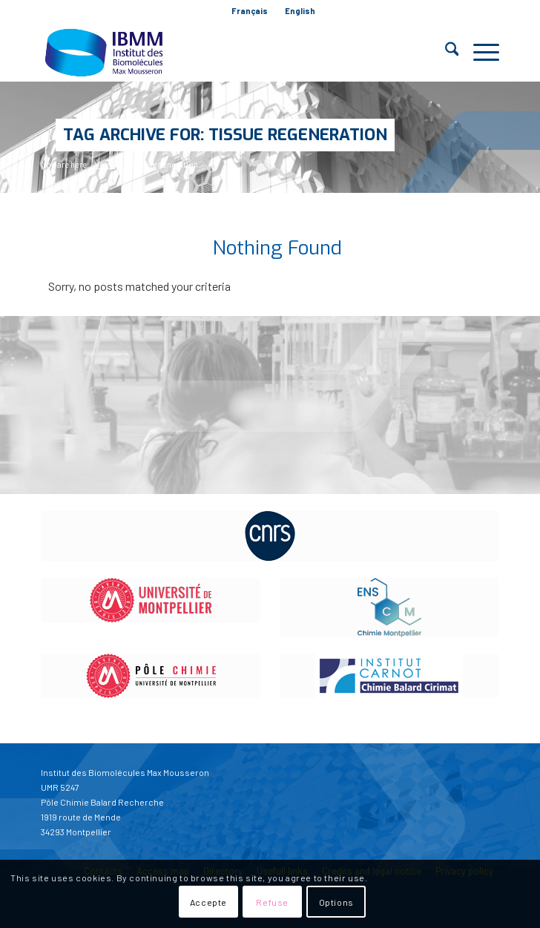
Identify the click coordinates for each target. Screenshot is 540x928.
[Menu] (478, 52)
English (300, 11)
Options (336, 902)
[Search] (444, 52)
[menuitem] (250, 11)
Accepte (208, 902)
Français (249, 11)
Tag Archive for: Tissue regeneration (225, 134)
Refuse (272, 902)
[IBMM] (224, 52)
